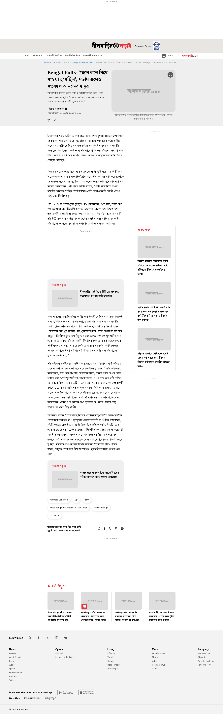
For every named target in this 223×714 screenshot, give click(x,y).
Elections (61, 62)
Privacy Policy (204, 664)
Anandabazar (49, 62)
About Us (202, 657)
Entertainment (16, 672)
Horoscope (112, 668)
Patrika (155, 668)
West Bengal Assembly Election (80, 62)
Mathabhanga (101, 507)
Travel (110, 657)
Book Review (113, 664)
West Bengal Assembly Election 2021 (68, 507)
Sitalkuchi (54, 515)
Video (154, 661)
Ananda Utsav (158, 653)
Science (12, 680)
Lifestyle (111, 653)
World (12, 664)
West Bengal (15, 657)
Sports (12, 668)
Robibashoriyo (158, 664)
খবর (27, 55)
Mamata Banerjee (59, 499)
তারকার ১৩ (38, 55)
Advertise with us (206, 661)
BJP (76, 499)
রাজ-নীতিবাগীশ (54, 55)
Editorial (59, 653)
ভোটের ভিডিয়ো (72, 55)
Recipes (110, 661)
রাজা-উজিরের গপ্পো (92, 55)
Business (13, 676)
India (11, 661)
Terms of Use (204, 653)
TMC (87, 499)
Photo (155, 657)
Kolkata (12, 653)
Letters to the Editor (65, 657)
